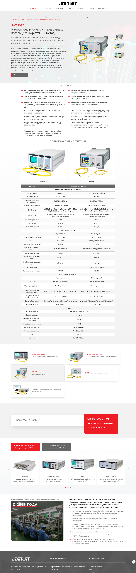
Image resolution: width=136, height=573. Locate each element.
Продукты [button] (34, 8)
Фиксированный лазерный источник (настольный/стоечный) (111, 453)
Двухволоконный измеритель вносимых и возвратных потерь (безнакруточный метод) (74, 354)
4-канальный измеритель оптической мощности (53, 453)
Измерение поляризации (20, 549)
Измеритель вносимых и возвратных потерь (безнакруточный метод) (113, 354)
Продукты (22, 17)
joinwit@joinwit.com (105, 398)
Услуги (71, 8)
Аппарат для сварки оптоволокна (61, 557)
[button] (66, 462)
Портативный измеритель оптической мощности (66, 549)
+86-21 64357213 (99, 402)
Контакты (102, 8)
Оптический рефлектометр (59, 554)
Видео (91, 8)
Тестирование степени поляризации (24, 551)
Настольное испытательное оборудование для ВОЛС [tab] (25, 421)
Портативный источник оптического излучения (66, 551)
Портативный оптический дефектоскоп (63, 563)
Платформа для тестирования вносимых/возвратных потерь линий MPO (74, 366)
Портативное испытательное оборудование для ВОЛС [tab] (56, 421)
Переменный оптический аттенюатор (24, 564)
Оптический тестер (57, 565)
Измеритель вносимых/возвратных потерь (36, 366)
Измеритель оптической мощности (23, 559)
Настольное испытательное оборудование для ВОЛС (43, 17)
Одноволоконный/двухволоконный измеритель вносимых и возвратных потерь (36, 354)
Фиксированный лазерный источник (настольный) (82, 453)
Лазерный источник (19, 562)
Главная (13, 17)
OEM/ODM (59, 8)
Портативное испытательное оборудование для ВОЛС (62, 542)
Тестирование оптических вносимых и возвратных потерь (79, 17)
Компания (93, 552)
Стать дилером (95, 557)
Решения (47, 8)
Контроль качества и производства (101, 560)
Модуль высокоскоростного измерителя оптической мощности (25, 453)
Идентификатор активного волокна (62, 560)
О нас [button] (80, 8)
